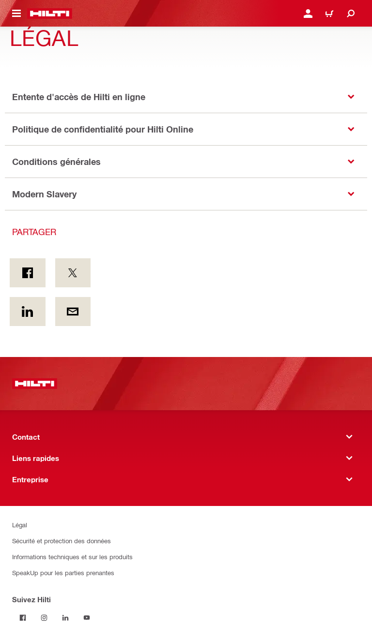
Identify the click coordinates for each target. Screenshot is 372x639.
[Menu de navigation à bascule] (16, 13)
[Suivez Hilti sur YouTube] (86, 617)
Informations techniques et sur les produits (72, 556)
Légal (19, 524)
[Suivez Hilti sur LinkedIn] (65, 617)
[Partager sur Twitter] (73, 272)
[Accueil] (49, 13)
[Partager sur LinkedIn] (28, 311)
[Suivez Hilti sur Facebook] (22, 617)
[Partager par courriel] (73, 311)
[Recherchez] (350, 13)
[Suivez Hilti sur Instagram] (44, 617)
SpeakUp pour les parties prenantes (63, 572)
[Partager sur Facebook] (28, 272)
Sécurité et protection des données (61, 540)
